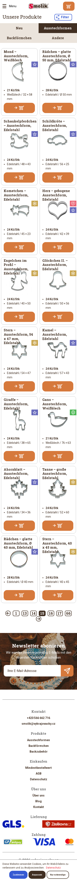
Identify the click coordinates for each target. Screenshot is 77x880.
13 (25, 613)
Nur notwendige (58, 875)
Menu (5, 6)
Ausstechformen (58, 28)
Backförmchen (19, 38)
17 (59, 613)
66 (68, 613)
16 (51, 613)
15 (42, 613)
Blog (38, 801)
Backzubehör (39, 751)
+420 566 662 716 (38, 718)
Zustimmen (18, 875)
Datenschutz (38, 779)
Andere (58, 38)
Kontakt (38, 807)
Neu (19, 28)
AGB (38, 773)
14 (34, 613)
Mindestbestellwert (38, 767)
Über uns (38, 795)
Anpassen (37, 875)
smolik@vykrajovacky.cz (38, 723)
